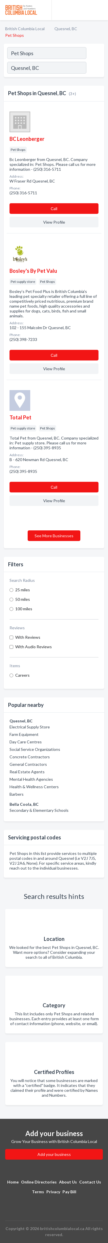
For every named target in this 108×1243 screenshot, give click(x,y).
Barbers (17, 794)
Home (13, 1181)
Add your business (54, 1154)
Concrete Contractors (30, 756)
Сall (54, 208)
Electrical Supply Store (30, 726)
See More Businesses (54, 535)
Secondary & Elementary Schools (39, 810)
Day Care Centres (26, 741)
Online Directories (39, 1181)
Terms (38, 1191)
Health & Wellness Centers (34, 786)
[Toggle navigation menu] (100, 10)
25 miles (22, 589)
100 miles (23, 608)
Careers (22, 675)
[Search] (95, 68)
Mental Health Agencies (31, 779)
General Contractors (28, 764)
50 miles (22, 599)
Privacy (53, 1191)
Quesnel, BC (65, 28)
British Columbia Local (25, 28)
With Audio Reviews (33, 646)
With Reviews (27, 637)
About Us (68, 1181)
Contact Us (90, 1181)
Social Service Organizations (35, 749)
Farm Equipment (24, 734)
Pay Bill (69, 1191)
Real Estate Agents (27, 771)
